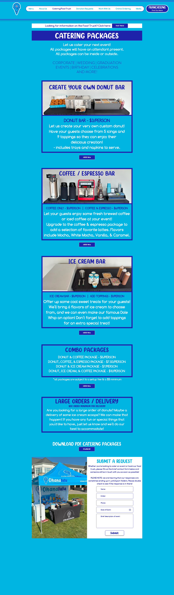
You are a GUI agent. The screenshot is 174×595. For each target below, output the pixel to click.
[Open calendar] (130, 510)
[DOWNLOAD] (87, 449)
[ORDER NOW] (87, 157)
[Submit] (114, 533)
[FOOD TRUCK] (120, 25)
